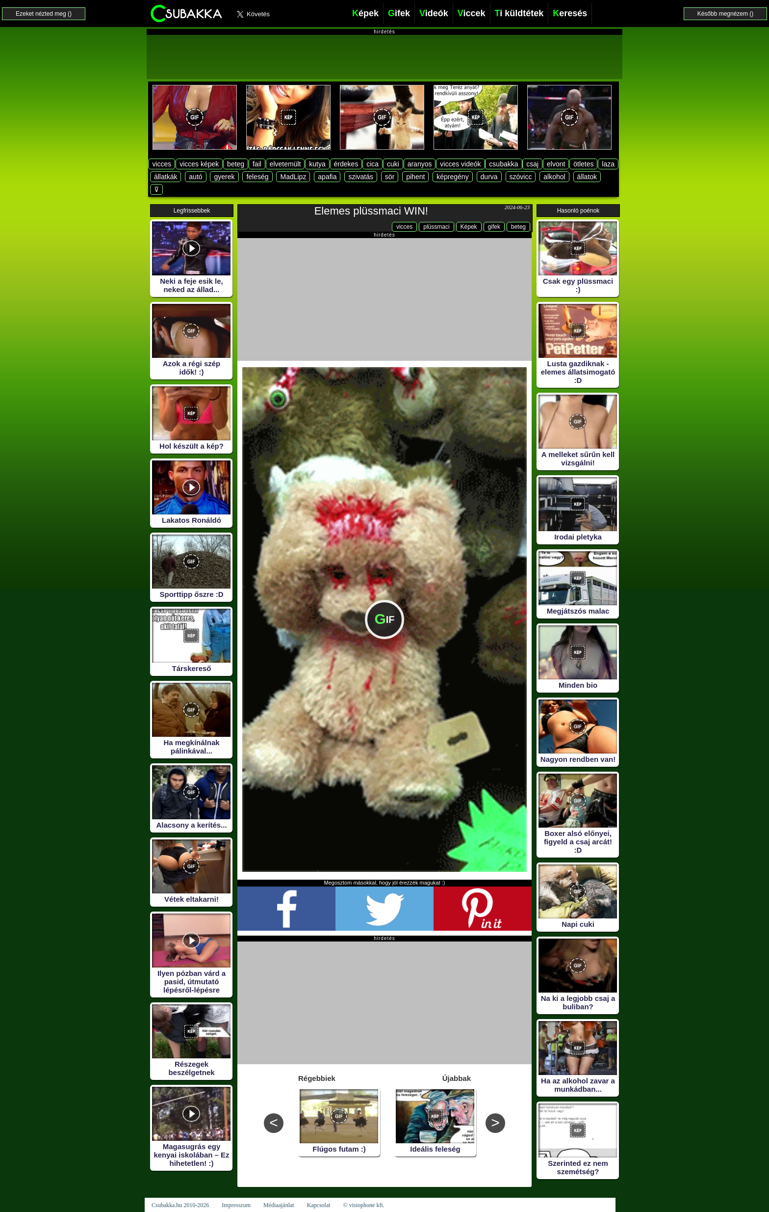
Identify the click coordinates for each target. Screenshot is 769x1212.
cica (372, 164)
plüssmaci (436, 226)
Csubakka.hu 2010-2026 (180, 1205)
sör (389, 177)
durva (489, 177)
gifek (494, 226)
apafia (327, 177)
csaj (532, 164)
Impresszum (236, 1205)
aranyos (420, 164)
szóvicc (521, 177)
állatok (587, 177)
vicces (161, 164)
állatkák (165, 177)
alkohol (554, 177)
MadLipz (293, 177)
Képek (469, 226)
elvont (556, 164)
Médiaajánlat (278, 1205)
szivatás (360, 177)
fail (257, 164)
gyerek (224, 177)
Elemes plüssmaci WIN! (371, 211)
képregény (452, 177)
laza (608, 164)
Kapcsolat (319, 1205)
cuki (393, 164)
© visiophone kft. (363, 1205)
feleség (257, 177)
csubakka (503, 164)
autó (195, 177)
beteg (235, 164)
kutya (317, 164)
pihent (415, 177)
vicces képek (199, 164)
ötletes (583, 164)
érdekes (346, 164)
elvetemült (285, 164)
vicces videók (460, 164)
